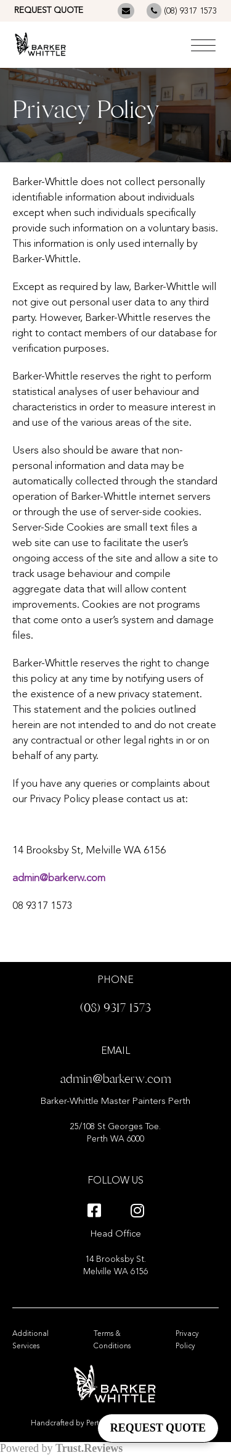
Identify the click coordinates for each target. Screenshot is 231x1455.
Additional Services (30, 1340)
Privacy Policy (187, 1340)
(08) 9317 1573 (182, 11)
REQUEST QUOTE (48, 10)
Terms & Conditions (112, 1340)
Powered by (61, 1448)
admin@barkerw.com (58, 878)
